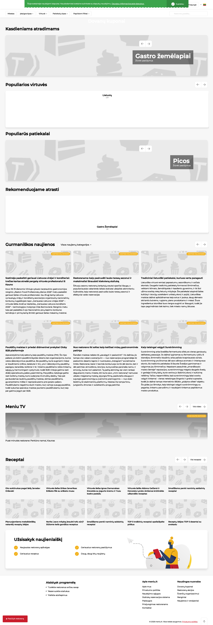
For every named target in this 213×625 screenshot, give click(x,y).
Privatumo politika (151, 590)
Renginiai (181, 597)
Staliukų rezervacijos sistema (156, 597)
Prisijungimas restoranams (155, 604)
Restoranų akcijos (185, 590)
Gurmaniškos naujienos (30, 244)
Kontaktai (146, 608)
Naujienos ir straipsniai (188, 601)
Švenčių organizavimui (188, 593)
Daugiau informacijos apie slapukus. (128, 4)
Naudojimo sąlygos (151, 593)
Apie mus (146, 586)
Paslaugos (147, 601)
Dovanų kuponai (185, 586)
